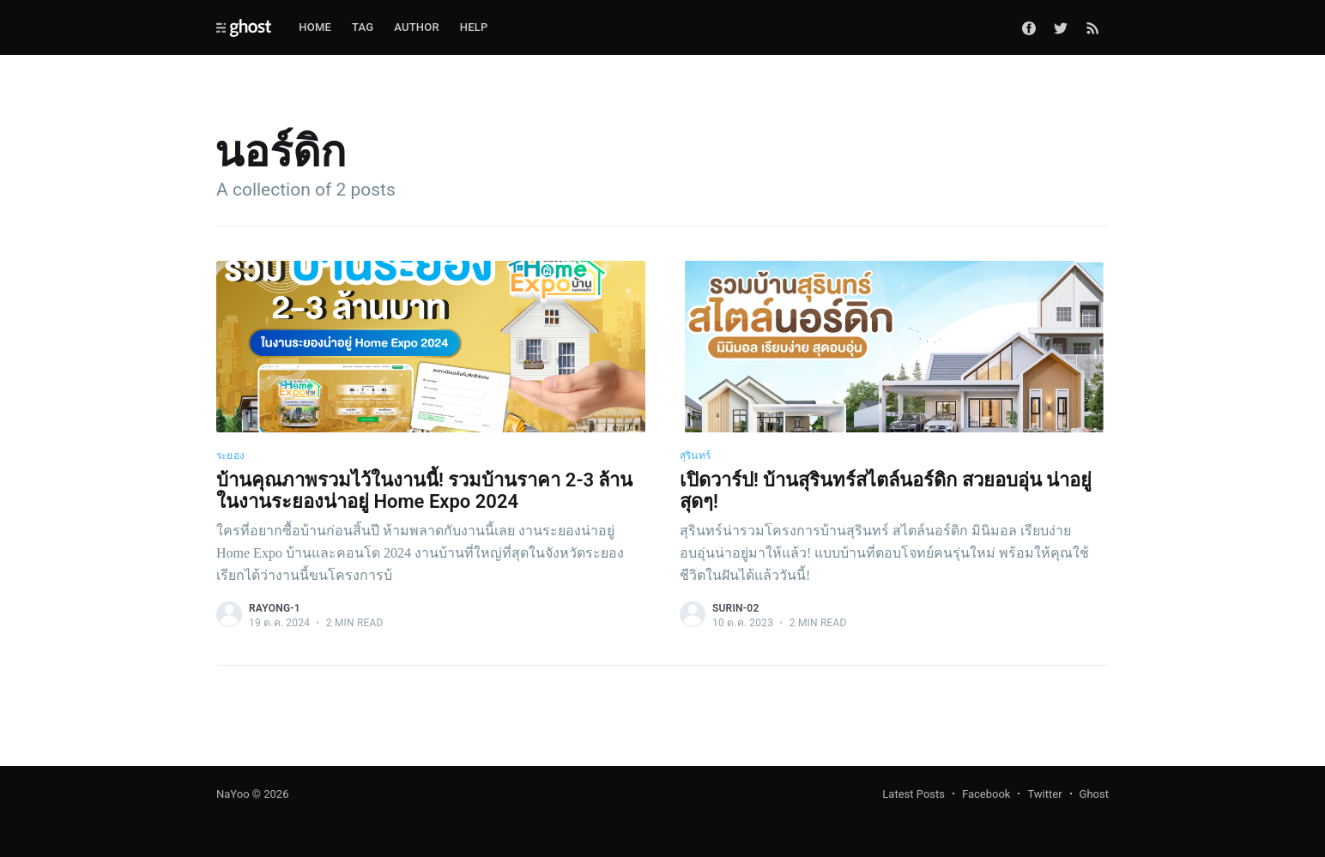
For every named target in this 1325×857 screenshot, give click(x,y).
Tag (362, 27)
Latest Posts (913, 794)
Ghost (1094, 794)
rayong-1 (274, 608)
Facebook (986, 794)
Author (416, 27)
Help (474, 27)
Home (315, 27)
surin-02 (735, 608)
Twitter (1044, 794)
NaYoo (233, 794)
